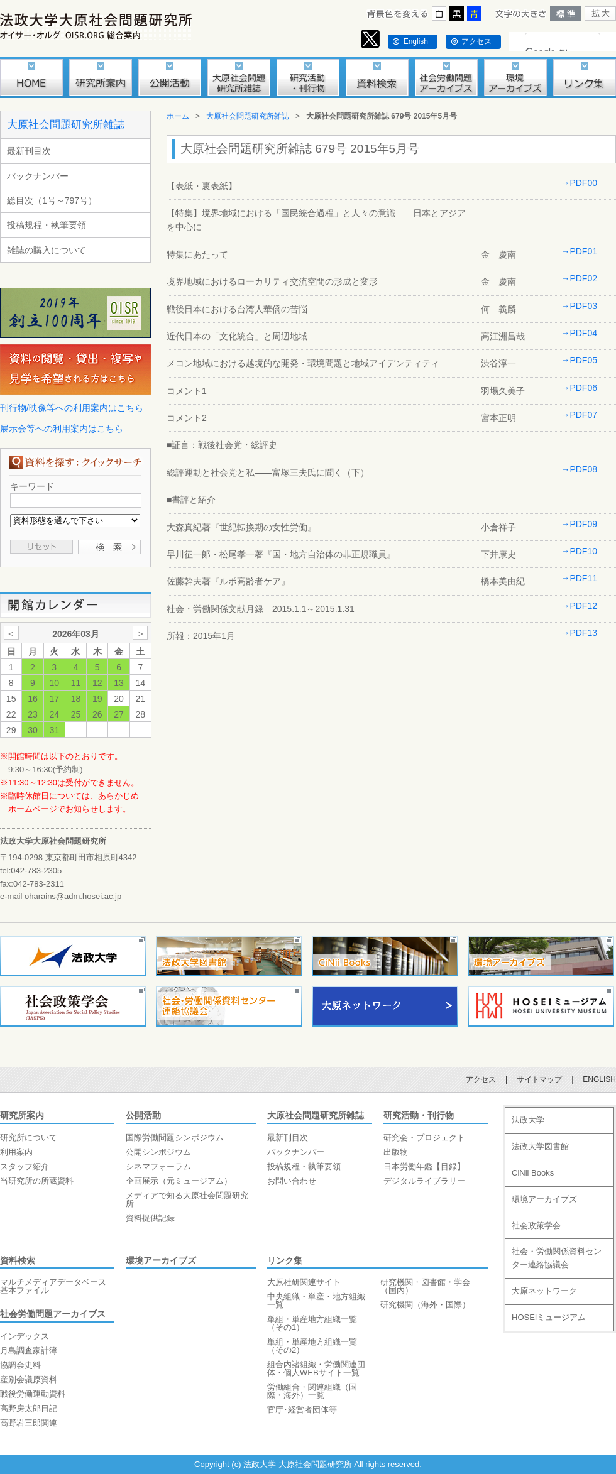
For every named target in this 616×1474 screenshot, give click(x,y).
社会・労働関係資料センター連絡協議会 (557, 1258)
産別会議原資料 (28, 1379)
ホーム (178, 116)
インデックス (24, 1336)
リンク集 (284, 1260)
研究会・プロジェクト (424, 1137)
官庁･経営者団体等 (302, 1409)
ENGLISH (599, 1079)
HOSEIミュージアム (549, 1317)
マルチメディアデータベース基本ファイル (53, 1286)
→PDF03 (579, 306)
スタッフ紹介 (24, 1166)
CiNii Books (533, 1172)
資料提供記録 (150, 1218)
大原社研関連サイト (304, 1282)
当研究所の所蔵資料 (37, 1181)
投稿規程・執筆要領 (46, 225)
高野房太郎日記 (28, 1408)
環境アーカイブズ (161, 1260)
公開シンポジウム (158, 1152)
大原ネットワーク (544, 1291)
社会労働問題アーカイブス (53, 1314)
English (416, 41)
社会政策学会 (536, 1225)
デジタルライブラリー (424, 1181)
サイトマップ (539, 1079)
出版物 (395, 1152)
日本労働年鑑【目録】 (424, 1166)
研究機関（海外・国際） (425, 1304)
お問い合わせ (291, 1181)
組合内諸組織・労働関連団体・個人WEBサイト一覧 (316, 1368)
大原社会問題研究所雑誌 (65, 125)
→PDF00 (579, 183)
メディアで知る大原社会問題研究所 (187, 1199)
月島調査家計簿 (28, 1350)
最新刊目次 (29, 151)
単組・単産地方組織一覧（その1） (312, 1323)
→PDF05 (579, 360)
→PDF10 (579, 551)
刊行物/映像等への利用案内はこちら (71, 408)
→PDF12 (579, 606)
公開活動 (143, 1115)
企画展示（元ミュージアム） (179, 1181)
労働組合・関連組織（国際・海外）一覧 (312, 1391)
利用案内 (16, 1152)
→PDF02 (579, 278)
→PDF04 (579, 333)
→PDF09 (579, 524)
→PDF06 (579, 388)
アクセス (476, 41)
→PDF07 (579, 415)
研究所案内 (22, 1115)
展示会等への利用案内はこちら (61, 428)
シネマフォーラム (158, 1166)
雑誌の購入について (46, 250)
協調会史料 (20, 1365)
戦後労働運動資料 (32, 1394)
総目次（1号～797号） (52, 200)
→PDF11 (579, 578)
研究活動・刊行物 (418, 1115)
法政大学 (528, 1120)
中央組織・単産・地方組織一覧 (316, 1300)
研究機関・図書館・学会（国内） (425, 1286)
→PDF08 (579, 469)
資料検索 (17, 1260)
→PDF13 (579, 633)
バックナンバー (38, 176)
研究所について (28, 1137)
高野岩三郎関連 (28, 1423)
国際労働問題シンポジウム (175, 1137)
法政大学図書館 (540, 1146)
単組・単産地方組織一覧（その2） (312, 1346)
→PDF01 (579, 251)
